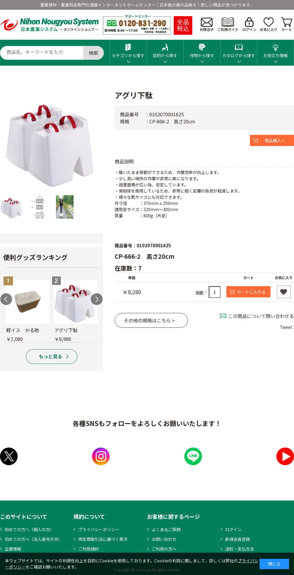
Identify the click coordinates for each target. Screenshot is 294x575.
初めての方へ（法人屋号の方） (33, 539)
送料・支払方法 (239, 549)
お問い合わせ (164, 539)
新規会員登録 (237, 539)
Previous (6, 299)
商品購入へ (275, 140)
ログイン (249, 24)
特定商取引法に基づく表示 (103, 539)
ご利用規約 (88, 549)
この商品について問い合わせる (261, 315)
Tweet (286, 327)
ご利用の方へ (164, 549)
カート (286, 24)
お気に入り (269, 24)
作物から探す (202, 49)
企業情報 (13, 549)
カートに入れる (251, 292)
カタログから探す (238, 49)
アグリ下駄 (66, 330)
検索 (93, 52)
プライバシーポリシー (98, 529)
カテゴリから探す (128, 49)
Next (97, 299)
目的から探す (165, 49)
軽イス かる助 (22, 330)
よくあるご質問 (166, 529)
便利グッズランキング (35, 257)
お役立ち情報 (275, 49)
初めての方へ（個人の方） (29, 529)
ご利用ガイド (227, 24)
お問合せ (207, 25)
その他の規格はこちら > (149, 320)
